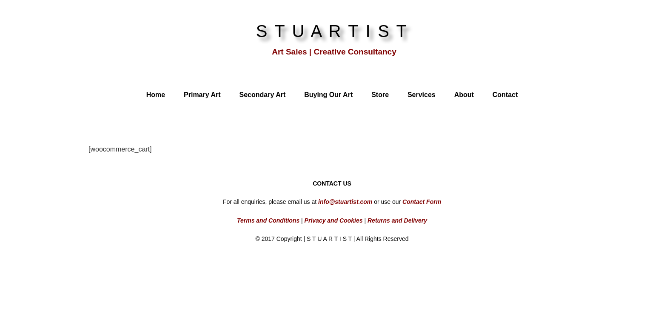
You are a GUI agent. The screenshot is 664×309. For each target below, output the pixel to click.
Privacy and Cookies (333, 220)
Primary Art (202, 94)
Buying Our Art (328, 94)
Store (380, 94)
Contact (505, 94)
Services (422, 94)
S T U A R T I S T (332, 31)
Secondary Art (262, 94)
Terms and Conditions (268, 220)
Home (155, 94)
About (464, 94)
